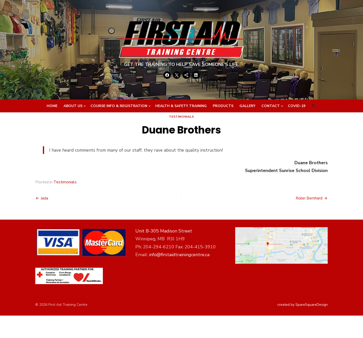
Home (52, 106)
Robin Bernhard (309, 198)
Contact (270, 106)
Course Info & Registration (118, 106)
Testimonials (181, 117)
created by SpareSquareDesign (302, 304)
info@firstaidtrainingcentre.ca (179, 255)
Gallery (247, 106)
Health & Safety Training (181, 106)
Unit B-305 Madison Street (163, 231)
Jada (44, 198)
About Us (73, 106)
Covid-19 (296, 106)
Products (223, 106)
